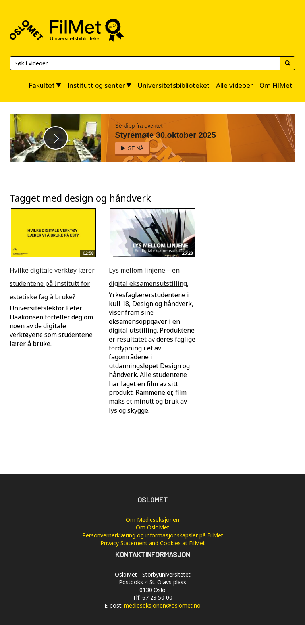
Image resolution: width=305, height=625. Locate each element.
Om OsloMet (152, 527)
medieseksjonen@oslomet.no (162, 605)
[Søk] (145, 63)
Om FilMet (275, 85)
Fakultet (42, 85)
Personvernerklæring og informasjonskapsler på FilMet (152, 535)
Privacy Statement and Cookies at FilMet (152, 543)
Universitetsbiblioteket (173, 85)
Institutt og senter (96, 85)
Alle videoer (234, 85)
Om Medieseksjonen (152, 519)
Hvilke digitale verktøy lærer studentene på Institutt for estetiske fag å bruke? (52, 283)
